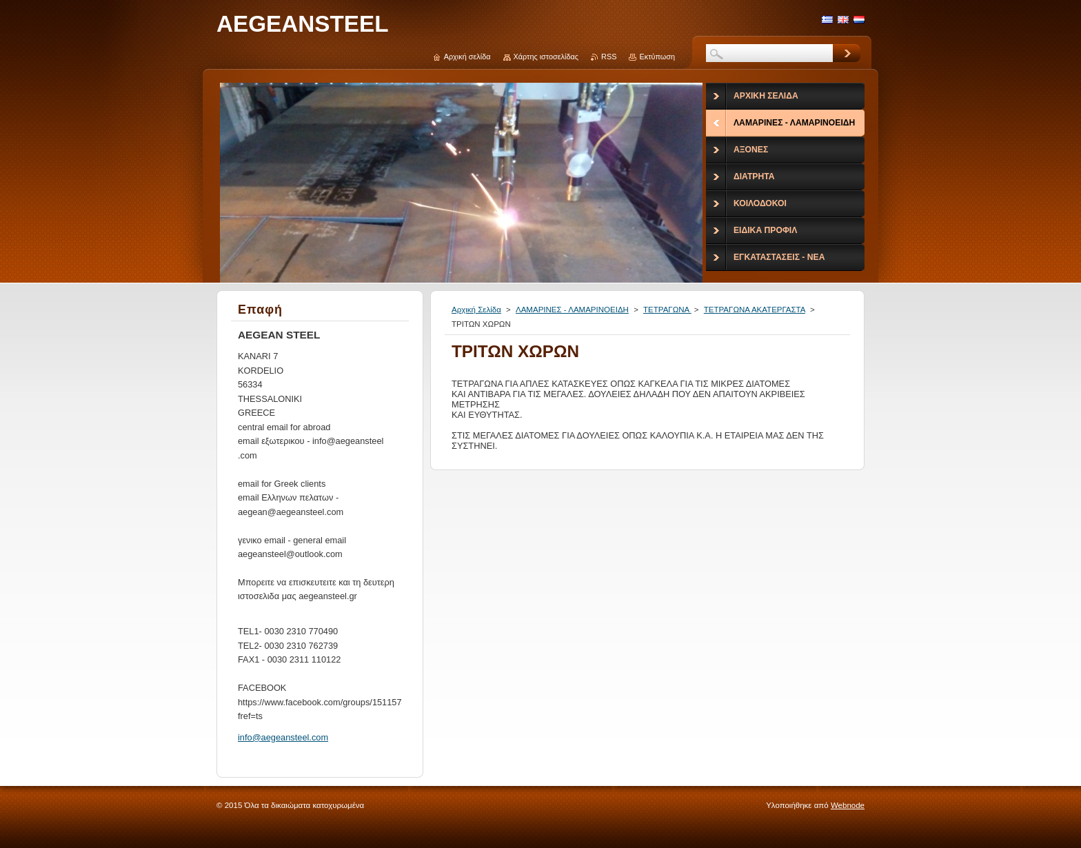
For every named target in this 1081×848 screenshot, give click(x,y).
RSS (608, 56)
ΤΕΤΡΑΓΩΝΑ (667, 309)
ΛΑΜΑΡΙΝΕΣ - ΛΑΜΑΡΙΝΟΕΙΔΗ (572, 309)
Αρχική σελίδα (467, 56)
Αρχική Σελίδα (476, 309)
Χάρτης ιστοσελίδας (546, 56)
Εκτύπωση (657, 56)
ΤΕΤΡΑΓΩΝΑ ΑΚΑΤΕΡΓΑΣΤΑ (754, 309)
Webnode (848, 805)
